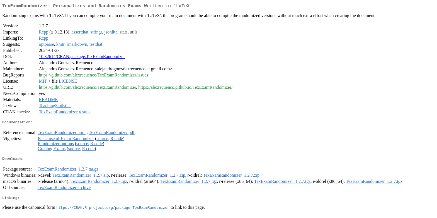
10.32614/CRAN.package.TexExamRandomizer (82, 57)
